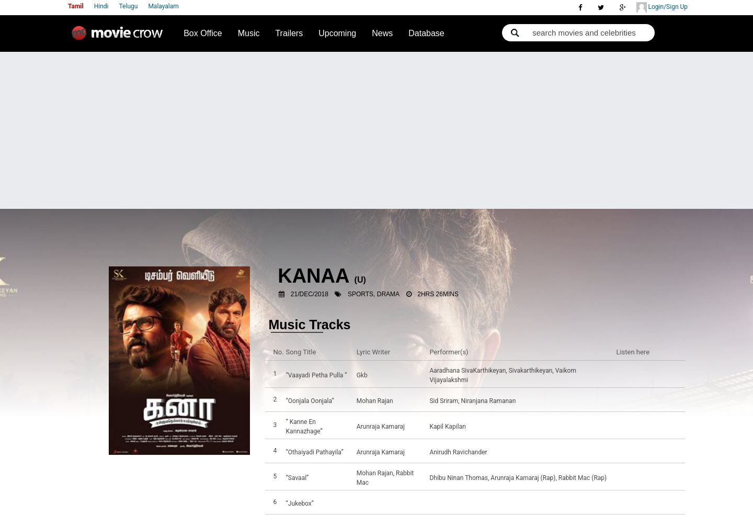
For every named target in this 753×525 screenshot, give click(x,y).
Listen (627, 375)
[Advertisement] (376, 130)
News (382, 33)
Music (249, 33)
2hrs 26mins (438, 294)
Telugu (128, 6)
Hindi (101, 6)
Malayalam (163, 6)
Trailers (289, 33)
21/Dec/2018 (309, 294)
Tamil (76, 6)
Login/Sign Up (662, 7)
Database (426, 33)
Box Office (203, 33)
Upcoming (337, 33)
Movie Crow (120, 37)
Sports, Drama (374, 294)
